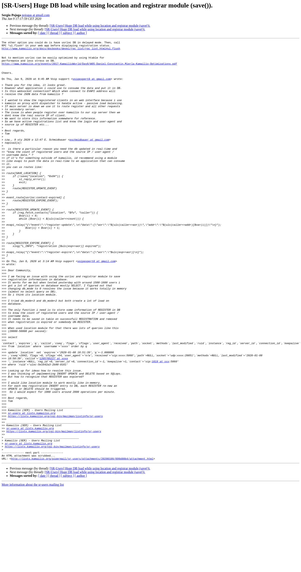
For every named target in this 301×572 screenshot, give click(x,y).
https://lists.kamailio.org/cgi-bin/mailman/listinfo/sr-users (55, 491)
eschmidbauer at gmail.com (89, 159)
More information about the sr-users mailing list (33, 568)
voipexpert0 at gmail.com (92, 87)
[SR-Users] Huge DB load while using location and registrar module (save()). (100, 25)
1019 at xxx (160, 426)
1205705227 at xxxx (53, 422)
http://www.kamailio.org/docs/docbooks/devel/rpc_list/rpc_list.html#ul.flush (61, 50)
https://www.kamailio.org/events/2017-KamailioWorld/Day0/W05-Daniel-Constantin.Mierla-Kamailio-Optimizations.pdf (89, 68)
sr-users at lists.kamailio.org (31, 488)
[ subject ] (67, 33)
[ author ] (81, 33)
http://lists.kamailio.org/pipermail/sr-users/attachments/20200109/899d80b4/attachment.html (82, 542)
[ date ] (42, 33)
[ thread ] (54, 33)
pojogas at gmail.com (36, 15)
